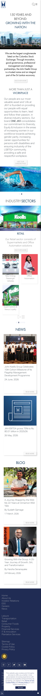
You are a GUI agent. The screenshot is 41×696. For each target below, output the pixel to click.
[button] (20, 80)
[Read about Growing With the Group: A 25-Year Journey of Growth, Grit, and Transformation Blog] (20, 554)
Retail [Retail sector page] (4, 621)
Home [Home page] (5, 595)
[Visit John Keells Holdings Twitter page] (15, 664)
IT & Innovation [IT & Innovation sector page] (9, 631)
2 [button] (21, 194)
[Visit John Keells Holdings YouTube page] (25, 664)
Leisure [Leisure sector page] (5, 616)
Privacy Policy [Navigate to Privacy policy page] (8, 649)
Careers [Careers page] (5, 606)
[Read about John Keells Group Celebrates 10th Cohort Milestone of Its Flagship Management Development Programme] (20, 363)
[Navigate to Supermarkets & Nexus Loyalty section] (9, 300)
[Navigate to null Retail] (20, 250)
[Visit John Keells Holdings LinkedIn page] (20, 664)
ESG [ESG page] (4, 603)
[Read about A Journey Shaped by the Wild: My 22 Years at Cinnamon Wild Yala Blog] (20, 495)
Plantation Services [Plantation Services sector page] (11, 634)
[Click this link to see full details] (20, 162)
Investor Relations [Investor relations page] (10, 600)
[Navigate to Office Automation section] (28, 269)
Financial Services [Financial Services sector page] (10, 629)
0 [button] (19, 194)
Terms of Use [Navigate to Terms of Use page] (8, 644)
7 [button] (24, 322)
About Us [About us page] (6, 598)
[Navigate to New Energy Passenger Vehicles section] (9, 269)
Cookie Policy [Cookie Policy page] (10, 683)
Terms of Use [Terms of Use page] (29, 681)
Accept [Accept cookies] (20, 687)
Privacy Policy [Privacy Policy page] (24, 683)
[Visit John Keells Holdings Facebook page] (9, 664)
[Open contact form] (38, 693)
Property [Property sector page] (6, 626)
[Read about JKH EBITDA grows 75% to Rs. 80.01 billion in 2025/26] (20, 424)
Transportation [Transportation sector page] (9, 618)
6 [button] (23, 322)
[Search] (33, 4)
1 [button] (20, 194)
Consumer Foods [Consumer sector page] (10, 623)
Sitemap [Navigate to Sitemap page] (6, 641)
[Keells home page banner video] (20, 40)
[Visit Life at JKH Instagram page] (4, 664)
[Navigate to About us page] (20, 79)
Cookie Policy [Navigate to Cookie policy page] (8, 646)
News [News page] (4, 608)
